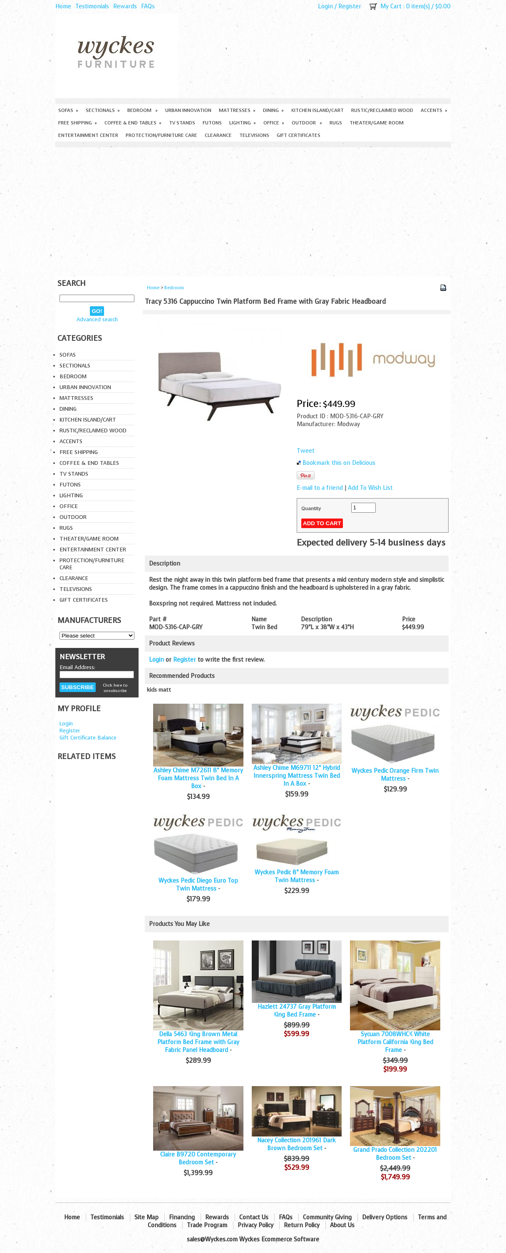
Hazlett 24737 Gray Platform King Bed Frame (297, 1011)
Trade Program (207, 1225)
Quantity (311, 508)
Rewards (125, 6)
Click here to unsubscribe (115, 687)
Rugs (336, 122)
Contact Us (253, 1217)
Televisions (254, 135)
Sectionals (103, 110)
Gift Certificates (298, 135)
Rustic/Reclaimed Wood (382, 110)
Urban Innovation (188, 110)
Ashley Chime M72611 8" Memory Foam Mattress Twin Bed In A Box (198, 778)
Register (349, 6)
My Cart (391, 6)
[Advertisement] (253, 209)
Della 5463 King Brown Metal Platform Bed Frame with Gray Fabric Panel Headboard (198, 1042)
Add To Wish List (370, 488)
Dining (273, 110)
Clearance (218, 135)
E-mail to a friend (320, 488)
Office (273, 122)
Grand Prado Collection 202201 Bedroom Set (395, 1154)
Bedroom (142, 110)
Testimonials (92, 6)
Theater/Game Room (377, 122)
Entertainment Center (88, 135)
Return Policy (302, 1225)
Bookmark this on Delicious (339, 463)
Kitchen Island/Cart (317, 110)
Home (63, 6)
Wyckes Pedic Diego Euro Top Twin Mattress (198, 885)
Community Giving (327, 1217)
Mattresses (237, 110)
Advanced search (97, 319)
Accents (434, 110)
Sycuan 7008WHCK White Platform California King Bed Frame (395, 1042)
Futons (212, 122)
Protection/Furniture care (161, 135)
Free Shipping (77, 122)
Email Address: (77, 667)
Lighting (242, 122)
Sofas (68, 110)
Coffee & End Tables (132, 122)
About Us (342, 1225)
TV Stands (182, 122)
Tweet (306, 451)
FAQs (148, 6)
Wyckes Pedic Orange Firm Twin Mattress (395, 775)
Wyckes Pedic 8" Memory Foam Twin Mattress (297, 876)
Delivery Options (384, 1217)
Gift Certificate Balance (88, 737)
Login (325, 6)
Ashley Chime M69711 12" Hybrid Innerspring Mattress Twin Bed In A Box (296, 776)
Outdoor (307, 122)
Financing (182, 1217)
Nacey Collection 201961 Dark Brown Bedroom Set (296, 1144)
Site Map (146, 1217)
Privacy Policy (255, 1225)
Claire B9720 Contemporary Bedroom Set (198, 1158)
